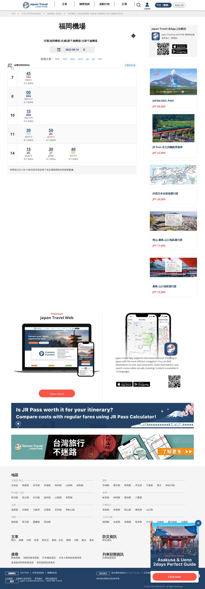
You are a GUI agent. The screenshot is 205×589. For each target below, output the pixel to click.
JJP (93, 59)
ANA (72, 59)
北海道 (14, 485)
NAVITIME (24, 572)
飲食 (36, 539)
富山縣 (25, 497)
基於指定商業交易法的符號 (107, 578)
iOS (41, 580)
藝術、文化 (57, 539)
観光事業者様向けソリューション (125, 572)
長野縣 (69, 497)
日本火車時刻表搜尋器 (70, 557)
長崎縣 (127, 521)
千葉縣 (149, 485)
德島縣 (14, 521)
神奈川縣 (170, 485)
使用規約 (38, 578)
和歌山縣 (70, 509)
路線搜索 (15, 557)
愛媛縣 (36, 521)
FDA (65, 59)
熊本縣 (138, 521)
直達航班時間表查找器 (22, 562)
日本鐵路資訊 (49, 557)
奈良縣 (58, 509)
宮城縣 (47, 485)
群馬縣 (127, 485)
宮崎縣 (160, 521)
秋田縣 (58, 485)
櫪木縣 (116, 485)
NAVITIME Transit (54, 580)
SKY (100, 59)
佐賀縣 (116, 521)
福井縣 (47, 497)
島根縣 (116, 509)
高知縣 (47, 521)
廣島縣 (138, 509)
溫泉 (91, 539)
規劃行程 (104, 4)
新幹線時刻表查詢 (46, 562)
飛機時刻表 (52, 572)
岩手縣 (36, 485)
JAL (87, 59)
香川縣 (25, 521)
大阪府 (36, 509)
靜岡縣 (116, 497)
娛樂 (21, 539)
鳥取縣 (105, 509)
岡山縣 (127, 509)
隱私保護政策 (51, 578)
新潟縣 (14, 497)
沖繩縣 (184, 521)
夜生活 (45, 539)
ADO (80, 59)
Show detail (57, 394)
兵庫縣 (47, 509)
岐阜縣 (105, 497)
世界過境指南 (38, 572)
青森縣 (25, 485)
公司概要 (9, 578)
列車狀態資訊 (109, 557)
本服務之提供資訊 (23, 578)
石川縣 (36, 497)
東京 (159, 485)
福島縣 (80, 485)
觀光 (13, 539)
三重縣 (138, 497)
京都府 (25, 509)
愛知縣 (127, 497)
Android (35, 580)
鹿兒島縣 (172, 521)
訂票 (124, 4)
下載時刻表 (130, 64)
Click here (174, 577)
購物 (68, 539)
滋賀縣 (14, 509)
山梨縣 (58, 497)
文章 (64, 4)
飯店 (84, 539)
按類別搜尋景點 (31, 557)
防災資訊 (106, 539)
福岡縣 (105, 521)
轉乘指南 (84, 4)
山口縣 (149, 509)
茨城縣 (105, 485)
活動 (76, 539)
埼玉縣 (138, 485)
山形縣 (69, 485)
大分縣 (149, 521)
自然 (29, 539)
